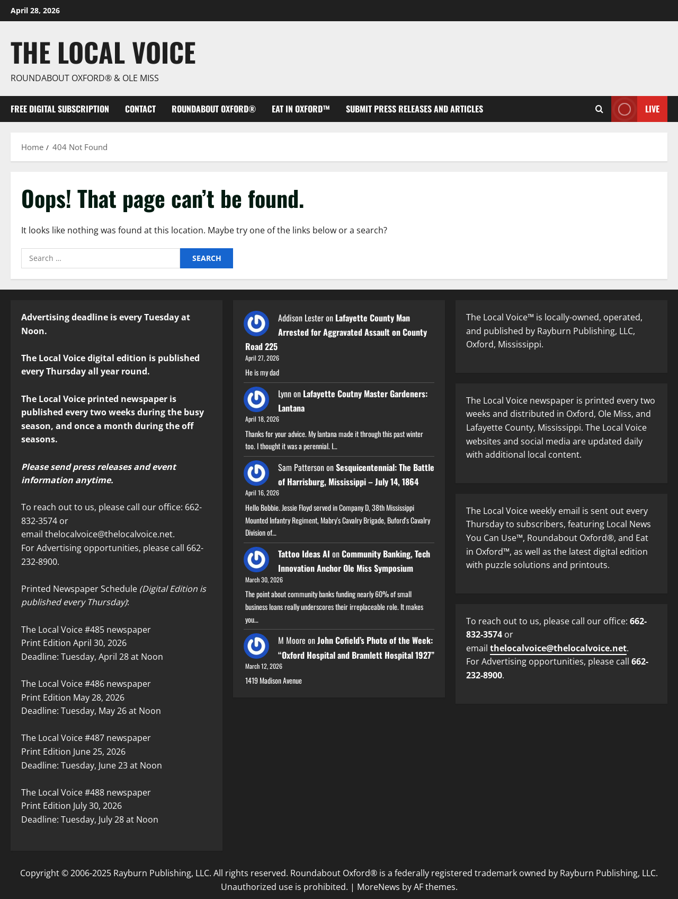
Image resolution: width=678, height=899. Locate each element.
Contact (140, 108)
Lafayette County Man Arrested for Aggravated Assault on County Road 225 (336, 332)
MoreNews (378, 887)
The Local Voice (103, 51)
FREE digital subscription (60, 108)
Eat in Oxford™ (301, 108)
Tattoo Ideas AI (304, 553)
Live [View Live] (635, 109)
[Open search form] (599, 109)
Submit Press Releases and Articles (414, 108)
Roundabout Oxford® (214, 108)
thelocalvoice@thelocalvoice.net (558, 648)
